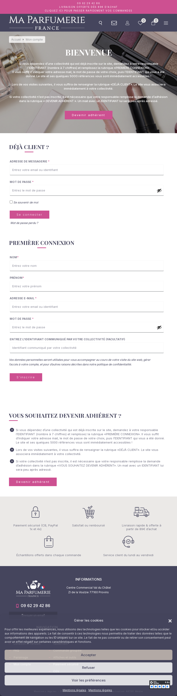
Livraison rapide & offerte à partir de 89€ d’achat (141, 518)
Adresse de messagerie (30, 161)
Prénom (17, 277)
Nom (14, 257)
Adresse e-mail (23, 298)
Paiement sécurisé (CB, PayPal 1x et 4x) (35, 518)
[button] (170, 620)
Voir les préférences (89, 680)
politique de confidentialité (114, 364)
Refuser (88, 667)
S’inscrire (26, 377)
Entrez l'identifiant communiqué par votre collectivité (67, 339)
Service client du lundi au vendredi (128, 546)
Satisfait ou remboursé (88, 516)
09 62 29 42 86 (88, 3)
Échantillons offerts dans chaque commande (48, 546)
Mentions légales (74, 690)
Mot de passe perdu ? (24, 223)
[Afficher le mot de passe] (159, 190)
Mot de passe (22, 182)
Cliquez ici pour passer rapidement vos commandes (89, 10)
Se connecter (29, 214)
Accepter (88, 655)
